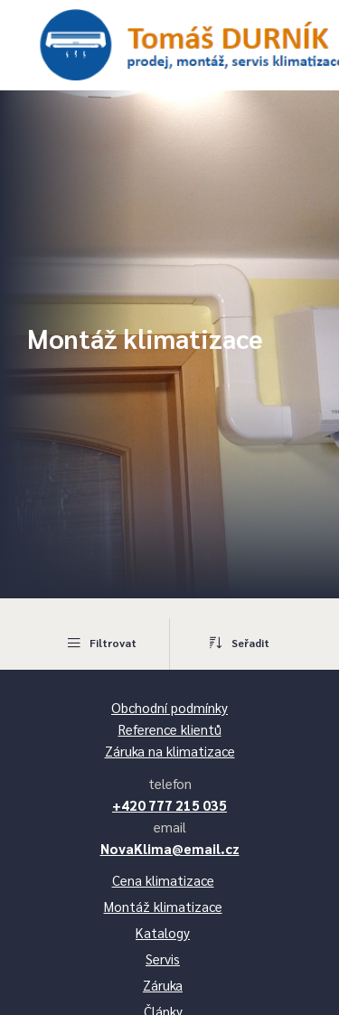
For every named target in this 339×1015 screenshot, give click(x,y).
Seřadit (238, 642)
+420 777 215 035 (169, 804)
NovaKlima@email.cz (170, 848)
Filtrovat (100, 642)
